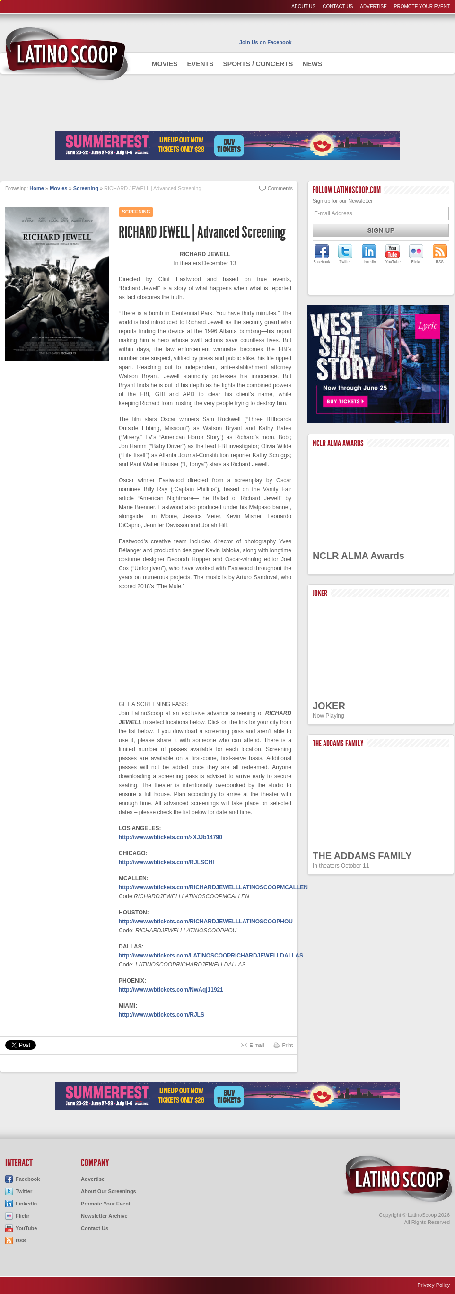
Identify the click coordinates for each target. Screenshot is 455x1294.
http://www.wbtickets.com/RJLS (161, 1014)
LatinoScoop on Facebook (322, 253)
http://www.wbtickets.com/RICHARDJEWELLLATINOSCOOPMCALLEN (213, 887)
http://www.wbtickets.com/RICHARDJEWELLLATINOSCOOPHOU (206, 921)
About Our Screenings (108, 1191)
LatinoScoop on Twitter (345, 253)
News (312, 64)
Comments (280, 188)
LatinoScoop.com (398, 1179)
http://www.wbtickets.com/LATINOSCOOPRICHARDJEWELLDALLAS (211, 955)
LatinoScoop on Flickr (416, 253)
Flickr (22, 1216)
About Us (303, 6)
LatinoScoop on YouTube (393, 253)
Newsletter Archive (104, 1216)
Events (200, 64)
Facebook (28, 1179)
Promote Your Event (422, 6)
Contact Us (338, 6)
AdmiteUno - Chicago (65, 54)
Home (36, 188)
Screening (85, 188)
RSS (21, 1240)
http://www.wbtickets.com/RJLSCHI (166, 862)
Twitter (24, 1191)
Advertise (373, 6)
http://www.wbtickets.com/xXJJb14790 (170, 837)
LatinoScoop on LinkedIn (369, 253)
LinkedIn (26, 1203)
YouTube (26, 1228)
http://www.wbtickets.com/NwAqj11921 (171, 989)
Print (287, 1045)
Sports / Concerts (258, 64)
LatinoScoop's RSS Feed (440, 253)
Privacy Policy (434, 1285)
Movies (164, 64)
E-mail (256, 1045)
